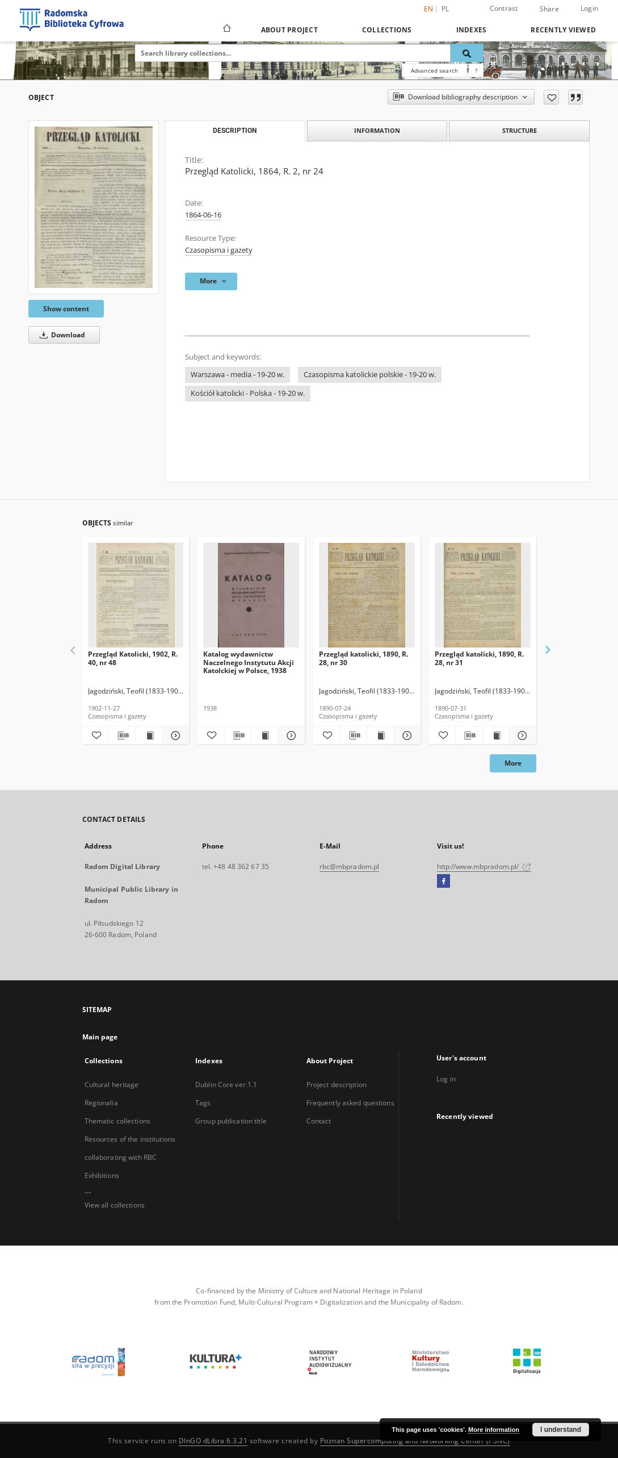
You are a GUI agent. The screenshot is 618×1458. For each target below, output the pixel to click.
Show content (66, 309)
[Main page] (226, 29)
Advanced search (434, 70)
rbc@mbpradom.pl (349, 866)
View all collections (115, 1205)
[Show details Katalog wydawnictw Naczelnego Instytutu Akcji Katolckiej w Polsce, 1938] (290, 735)
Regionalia (101, 1103)
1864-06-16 (203, 215)
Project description (336, 1084)
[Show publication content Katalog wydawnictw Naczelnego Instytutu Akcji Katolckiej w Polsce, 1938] (264, 735)
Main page (100, 1037)
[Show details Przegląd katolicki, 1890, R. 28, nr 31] (521, 735)
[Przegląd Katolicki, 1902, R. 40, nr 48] (136, 595)
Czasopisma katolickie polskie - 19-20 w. (370, 374)
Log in (446, 1079)
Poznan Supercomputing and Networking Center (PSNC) (415, 1441)
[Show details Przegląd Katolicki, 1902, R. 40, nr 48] (174, 735)
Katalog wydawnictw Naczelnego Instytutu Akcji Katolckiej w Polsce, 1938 (248, 662)
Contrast (504, 8)
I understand (560, 1430)
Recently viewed (563, 30)
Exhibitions (102, 1175)
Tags (203, 1103)
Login (589, 8)
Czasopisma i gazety (219, 250)
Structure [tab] (519, 130)
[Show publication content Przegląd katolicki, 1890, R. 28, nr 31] (496, 735)
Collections (387, 30)
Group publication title (231, 1121)
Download (60, 334)
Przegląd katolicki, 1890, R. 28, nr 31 (479, 658)
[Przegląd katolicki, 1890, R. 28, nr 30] (366, 595)
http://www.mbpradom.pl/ (484, 866)
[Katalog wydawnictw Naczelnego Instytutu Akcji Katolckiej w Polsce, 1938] (251, 595)
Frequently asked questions (350, 1103)
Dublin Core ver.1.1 (226, 1084)
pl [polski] (445, 8)
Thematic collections (117, 1121)
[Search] (467, 53)
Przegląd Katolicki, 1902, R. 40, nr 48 (133, 658)
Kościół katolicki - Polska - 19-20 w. (248, 393)
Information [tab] (377, 130)
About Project (289, 30)
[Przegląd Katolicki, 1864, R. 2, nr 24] (94, 207)
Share (549, 9)
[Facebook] (443, 881)
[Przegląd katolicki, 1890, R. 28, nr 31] (482, 595)
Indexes (471, 30)
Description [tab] (235, 131)
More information (493, 1429)
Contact (318, 1121)
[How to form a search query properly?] (476, 70)
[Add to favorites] (551, 97)
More (513, 763)
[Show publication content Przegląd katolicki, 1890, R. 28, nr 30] (380, 735)
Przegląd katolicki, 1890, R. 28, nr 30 (363, 658)
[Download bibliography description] (122, 735)
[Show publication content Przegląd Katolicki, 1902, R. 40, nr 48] (149, 735)
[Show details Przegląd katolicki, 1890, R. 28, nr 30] (405, 735)
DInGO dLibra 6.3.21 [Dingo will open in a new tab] (213, 1441)
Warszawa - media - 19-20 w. (237, 374)
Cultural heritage (112, 1084)
